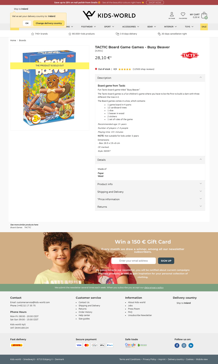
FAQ (130, 312)
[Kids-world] (109, 15)
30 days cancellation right (172, 34)
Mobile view (202, 359)
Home (13, 40)
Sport (109, 27)
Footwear (88, 27)
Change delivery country (49, 23)
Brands (22, 40)
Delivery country (176, 359)
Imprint (162, 359)
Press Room (134, 309)
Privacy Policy (149, 359)
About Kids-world (136, 302)
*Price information (108, 199)
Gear (151, 27)
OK (27, 23)
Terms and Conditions (130, 359)
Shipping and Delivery (110, 191)
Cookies (190, 359)
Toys (189, 27)
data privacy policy (154, 287)
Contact (15, 297)
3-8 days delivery (126, 33)
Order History (85, 312)
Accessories (130, 27)
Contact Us (84, 302)
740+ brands (39, 34)
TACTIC (27, 227)
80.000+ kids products (81, 34)
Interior (170, 27)
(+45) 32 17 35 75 (26, 305)
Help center (84, 315)
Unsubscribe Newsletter (140, 315)
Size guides (84, 319)
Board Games (16, 227)
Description (104, 77)
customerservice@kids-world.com (33, 302)
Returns (102, 206)
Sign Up (166, 260)
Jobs (130, 305)
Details (101, 159)
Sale (204, 27)
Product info (105, 184)
